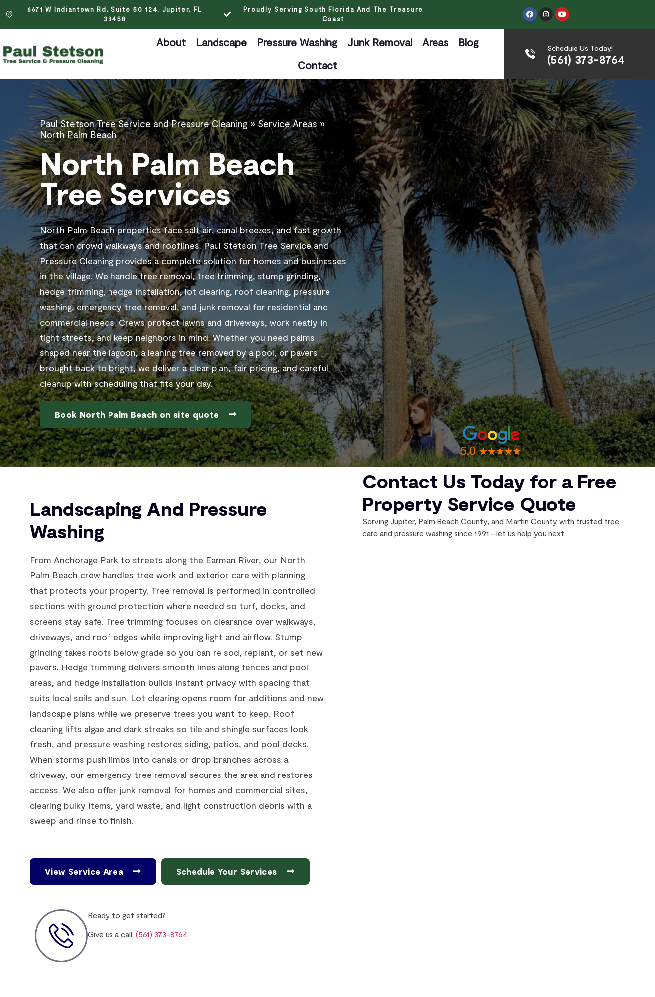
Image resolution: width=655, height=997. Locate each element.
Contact (317, 65)
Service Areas (287, 123)
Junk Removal (379, 42)
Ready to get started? (127, 915)
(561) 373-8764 (586, 59)
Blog (468, 42)
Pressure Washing (297, 42)
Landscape (221, 42)
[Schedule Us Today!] (530, 53)
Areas (435, 42)
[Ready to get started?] (61, 935)
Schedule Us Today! (580, 48)
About (171, 42)
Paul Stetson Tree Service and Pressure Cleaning (144, 123)
